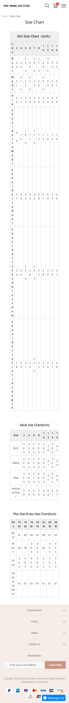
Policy (34, 621)
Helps (34, 633)
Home (5, 16)
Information (34, 610)
